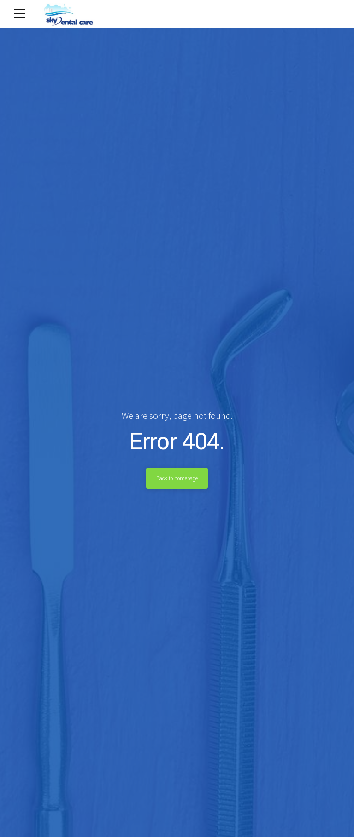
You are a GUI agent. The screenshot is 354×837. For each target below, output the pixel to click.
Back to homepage (177, 478)
